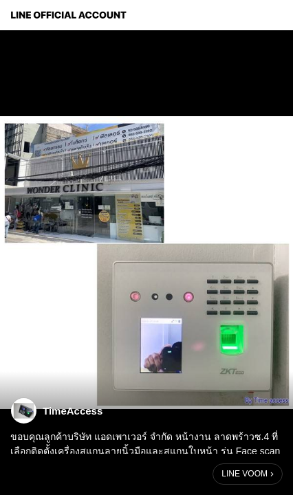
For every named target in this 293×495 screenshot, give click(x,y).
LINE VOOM (244, 473)
